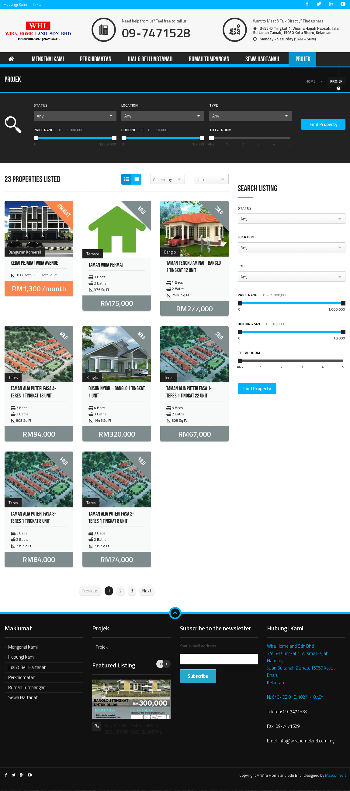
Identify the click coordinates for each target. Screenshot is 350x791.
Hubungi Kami (15, 4)
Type (213, 106)
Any (40, 116)
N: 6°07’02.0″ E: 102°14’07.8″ (295, 697)
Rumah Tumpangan (27, 687)
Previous (90, 591)
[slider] (211, 139)
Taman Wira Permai (105, 265)
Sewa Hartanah (23, 698)
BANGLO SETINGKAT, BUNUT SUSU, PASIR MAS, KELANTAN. (133, 729)
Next (147, 591)
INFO (37, 4)
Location (129, 106)
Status (40, 106)
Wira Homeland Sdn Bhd (290, 646)
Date (201, 180)
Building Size (144, 130)
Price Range (58, 130)
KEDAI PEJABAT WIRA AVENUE (34, 264)
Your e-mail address (198, 646)
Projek (102, 647)
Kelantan (275, 683)
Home (310, 82)
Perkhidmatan (21, 677)
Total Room (220, 130)
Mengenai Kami (23, 647)
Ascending (162, 180)
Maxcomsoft (335, 776)
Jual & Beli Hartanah (27, 667)
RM (39, 289)
